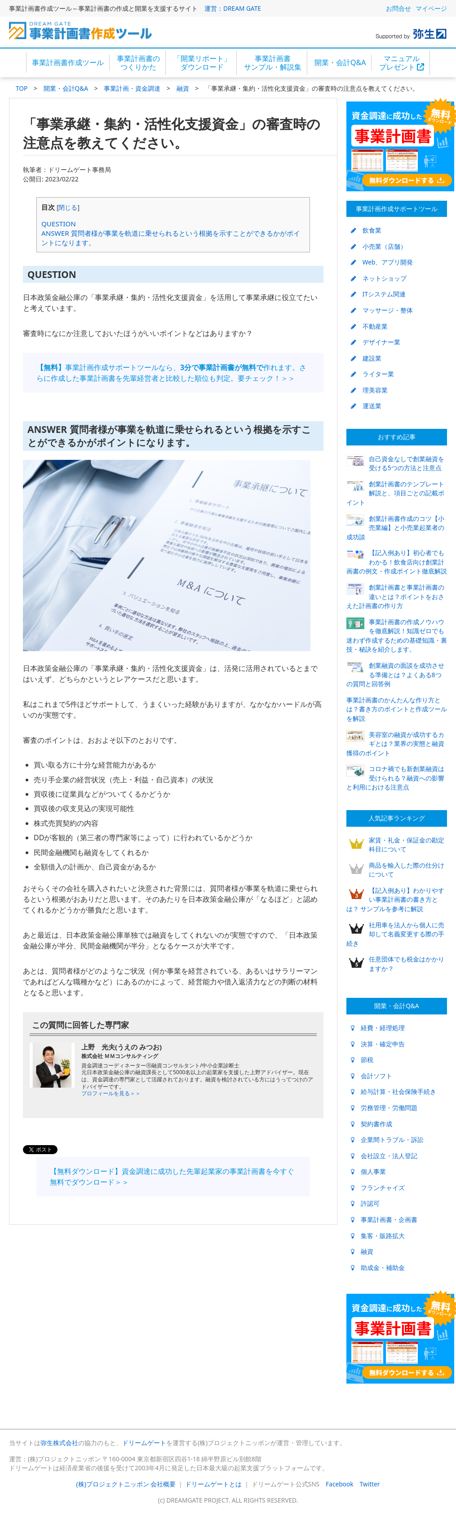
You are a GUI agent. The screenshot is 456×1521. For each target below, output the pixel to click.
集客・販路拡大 (378, 1235)
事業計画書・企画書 (384, 1219)
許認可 (365, 1203)
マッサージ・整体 (382, 310)
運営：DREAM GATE (232, 8)
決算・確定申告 (378, 1044)
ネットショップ (379, 278)
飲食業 (366, 230)
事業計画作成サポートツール (397, 208)
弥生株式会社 (59, 1442)
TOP (21, 88)
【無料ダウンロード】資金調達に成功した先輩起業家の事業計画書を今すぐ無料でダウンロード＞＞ (172, 1176)
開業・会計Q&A (340, 62)
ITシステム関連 (378, 294)
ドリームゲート (144, 1442)
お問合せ (398, 8)
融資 (183, 88)
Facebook (339, 1484)
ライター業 (372, 374)
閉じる (67, 207)
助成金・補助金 (378, 1267)
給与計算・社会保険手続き (393, 1091)
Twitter (370, 1484)
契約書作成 (371, 1124)
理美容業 (369, 390)
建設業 (366, 358)
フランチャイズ (378, 1187)
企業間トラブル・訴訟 (387, 1139)
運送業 (366, 405)
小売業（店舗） (379, 246)
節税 (362, 1059)
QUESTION (58, 223)
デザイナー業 (375, 342)
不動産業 (369, 326)
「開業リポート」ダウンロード (202, 62)
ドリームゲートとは (213, 1484)
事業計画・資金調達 (132, 88)
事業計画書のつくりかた (138, 62)
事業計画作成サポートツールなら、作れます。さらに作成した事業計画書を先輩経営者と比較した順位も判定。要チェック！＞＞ (171, 372)
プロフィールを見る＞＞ (111, 1093)
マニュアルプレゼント (401, 62)
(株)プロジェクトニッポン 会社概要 (126, 1484)
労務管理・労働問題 (384, 1107)
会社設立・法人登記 (384, 1155)
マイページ (431, 8)
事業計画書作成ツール (68, 62)
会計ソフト (371, 1075)
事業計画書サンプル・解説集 (272, 62)
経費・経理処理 (378, 1027)
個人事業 (368, 1171)
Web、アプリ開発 (382, 262)
